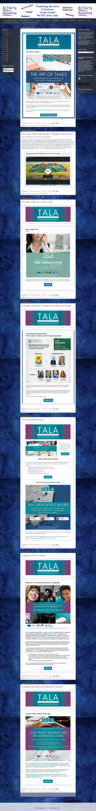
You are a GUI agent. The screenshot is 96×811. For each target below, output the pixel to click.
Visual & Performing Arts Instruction (11, 22)
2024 (5, 40)
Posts (5, 69)
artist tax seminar (35, 125)
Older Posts (71, 794)
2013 (5, 58)
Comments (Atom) (51, 798)
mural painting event (43, 193)
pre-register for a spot (39, 148)
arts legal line (28, 297)
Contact (88, 20)
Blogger (58, 808)
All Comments (6, 71)
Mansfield (27, 193)
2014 (5, 57)
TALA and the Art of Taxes (33, 420)
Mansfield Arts (34, 193)
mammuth (47, 808)
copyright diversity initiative (31, 678)
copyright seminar (33, 791)
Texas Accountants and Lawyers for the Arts (59, 297)
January (7, 33)
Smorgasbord (56, 20)
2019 (5, 47)
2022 (5, 41)
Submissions (81, 20)
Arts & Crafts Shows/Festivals (10, 20)
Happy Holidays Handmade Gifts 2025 (30, 22)
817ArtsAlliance (30, 123)
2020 (5, 45)
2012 (5, 60)
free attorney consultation (38, 297)
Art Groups (64, 20)
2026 (5, 32)
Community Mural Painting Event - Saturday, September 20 (47, 134)
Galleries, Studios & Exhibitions (26, 20)
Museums (38, 20)
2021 (5, 43)
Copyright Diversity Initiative (34, 555)
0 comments (44, 123)
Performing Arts (47, 20)
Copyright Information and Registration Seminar (42, 687)
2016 (5, 53)
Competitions (72, 20)
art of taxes (28, 125)
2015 (5, 55)
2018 (5, 49)
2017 (5, 51)
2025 (5, 38)
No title (6, 35)
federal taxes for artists (46, 125)
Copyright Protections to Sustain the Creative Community (46, 306)
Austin (26, 791)
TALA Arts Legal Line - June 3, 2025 (37, 202)
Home (44, 794)
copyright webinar (29, 411)
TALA (53, 125)
